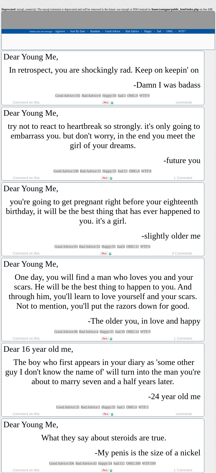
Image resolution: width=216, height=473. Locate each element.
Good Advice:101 (67, 96)
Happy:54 (105, 463)
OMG (169, 31)
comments (184, 102)
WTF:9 (144, 96)
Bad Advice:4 (88, 332)
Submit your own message (40, 31)
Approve (60, 31)
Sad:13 (123, 171)
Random (95, 31)
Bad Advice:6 (91, 96)
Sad (159, 31)
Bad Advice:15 (90, 171)
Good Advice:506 (61, 463)
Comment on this (26, 102)
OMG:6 (134, 171)
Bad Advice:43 (86, 463)
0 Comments (182, 253)
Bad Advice (132, 31)
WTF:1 (143, 407)
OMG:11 (132, 247)
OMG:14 (132, 332)
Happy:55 (109, 171)
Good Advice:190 (66, 171)
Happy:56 (109, 96)
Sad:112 (119, 463)
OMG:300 (133, 463)
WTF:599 (149, 463)
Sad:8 (121, 247)
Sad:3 (122, 96)
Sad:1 (121, 407)
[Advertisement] (108, 42)
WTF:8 (146, 171)
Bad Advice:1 (90, 407)
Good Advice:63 (66, 247)
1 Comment (183, 178)
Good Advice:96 (66, 332)
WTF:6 (145, 247)
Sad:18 (120, 332)
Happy (148, 31)
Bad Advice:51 (89, 247)
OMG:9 (132, 96)
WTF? (182, 31)
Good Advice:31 (68, 407)
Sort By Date (77, 31)
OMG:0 (131, 407)
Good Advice (112, 31)
